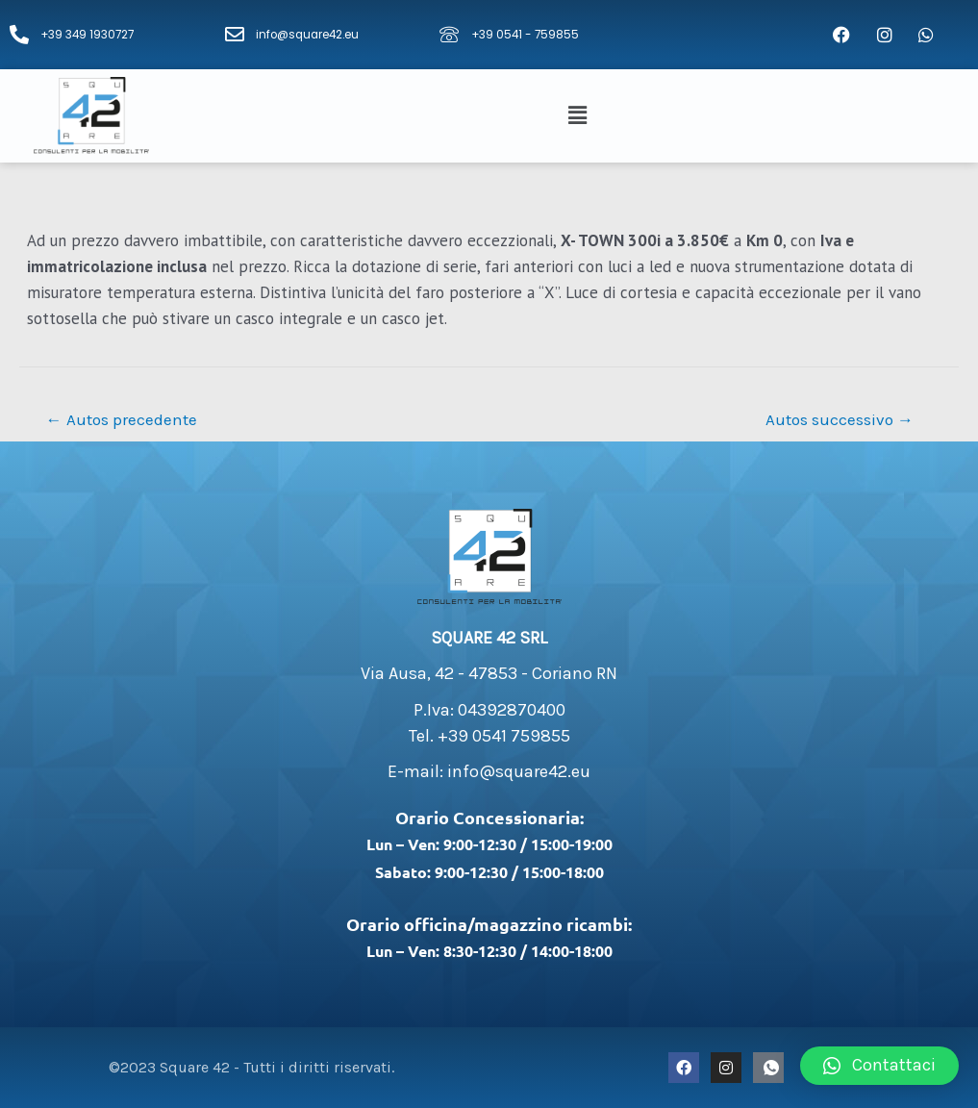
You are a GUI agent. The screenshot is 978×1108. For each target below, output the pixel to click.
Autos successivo (839, 419)
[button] (580, 115)
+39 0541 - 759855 (526, 34)
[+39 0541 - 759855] (449, 34)
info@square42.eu (310, 34)
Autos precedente (121, 419)
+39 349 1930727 (89, 34)
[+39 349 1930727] (19, 34)
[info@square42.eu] (234, 34)
